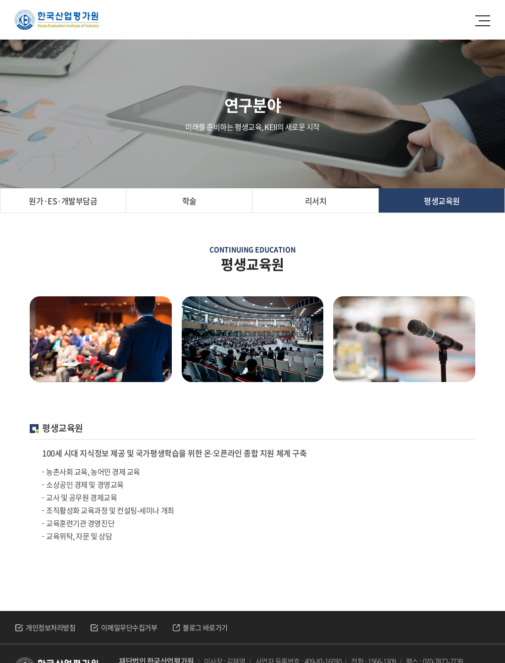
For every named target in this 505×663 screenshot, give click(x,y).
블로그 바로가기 (205, 627)
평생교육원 (442, 201)
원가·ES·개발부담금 (63, 201)
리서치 (316, 201)
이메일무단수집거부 (129, 627)
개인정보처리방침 (50, 627)
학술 (189, 201)
